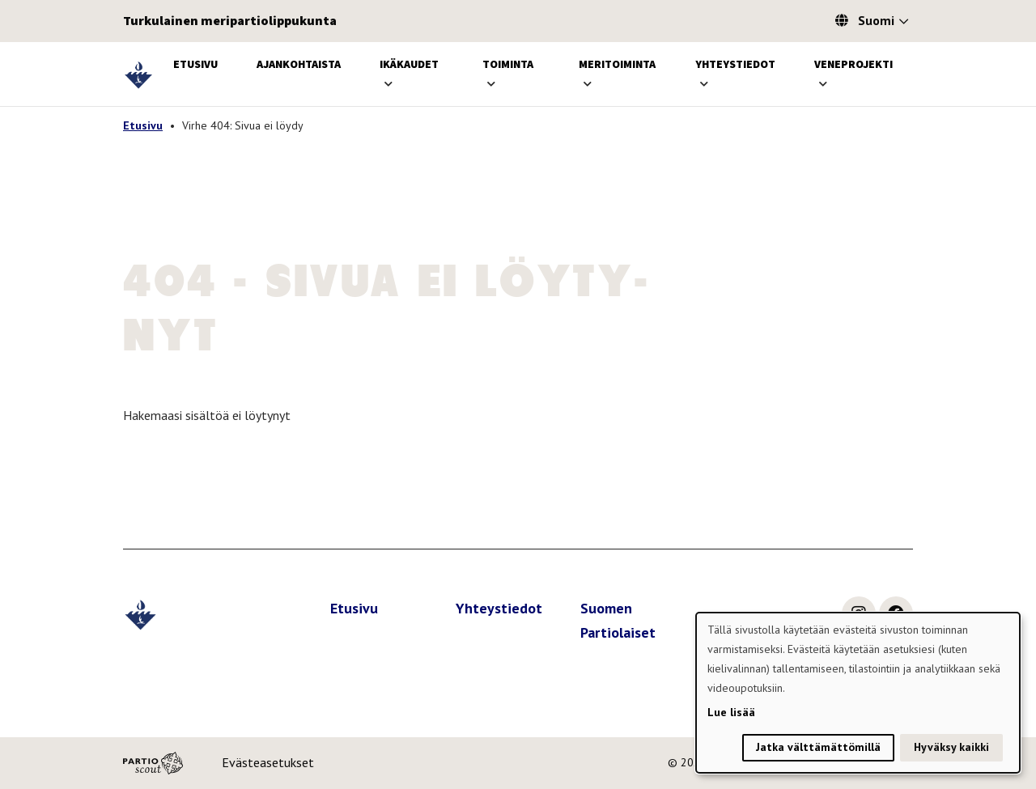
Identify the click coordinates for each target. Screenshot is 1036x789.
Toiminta (507, 64)
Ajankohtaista (299, 64)
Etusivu (195, 64)
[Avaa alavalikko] (388, 83)
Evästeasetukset (268, 762)
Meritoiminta (617, 64)
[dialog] (858, 693)
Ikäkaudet (409, 64)
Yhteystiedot (735, 64)
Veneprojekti (853, 64)
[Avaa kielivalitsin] (903, 23)
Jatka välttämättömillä (818, 747)
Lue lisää (731, 712)
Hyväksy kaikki (951, 747)
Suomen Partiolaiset (618, 621)
